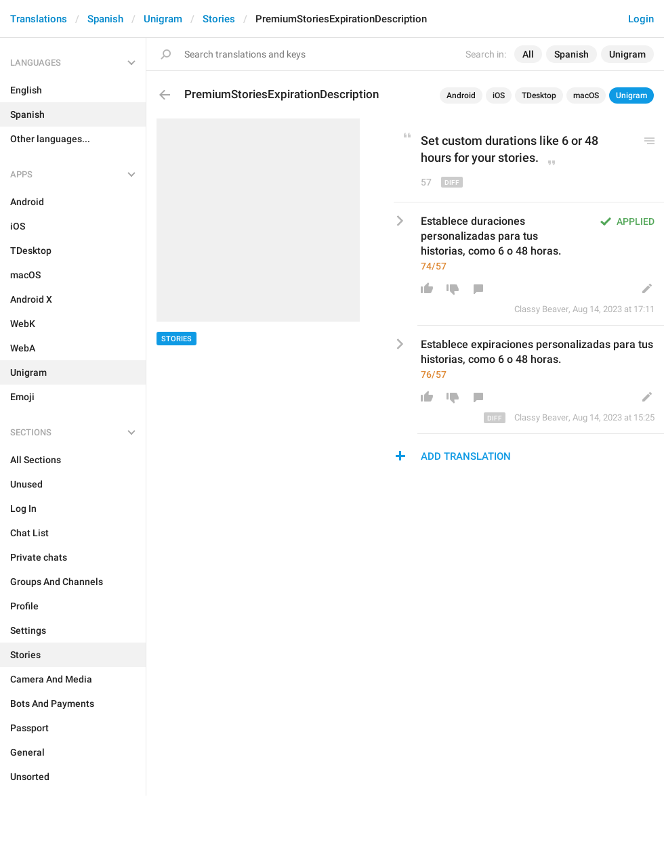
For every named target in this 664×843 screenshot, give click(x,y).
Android (461, 95)
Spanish (105, 19)
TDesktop (539, 95)
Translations (38, 19)
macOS (586, 95)
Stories (219, 19)
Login (641, 19)
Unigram (163, 19)
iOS (499, 95)
